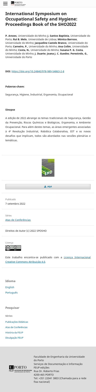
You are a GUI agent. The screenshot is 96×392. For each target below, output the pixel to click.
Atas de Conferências (18, 220)
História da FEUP (14, 332)
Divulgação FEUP (14, 337)
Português (11, 292)
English (9, 287)
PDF (49, 186)
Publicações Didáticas (16, 321)
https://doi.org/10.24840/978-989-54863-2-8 (38, 71)
